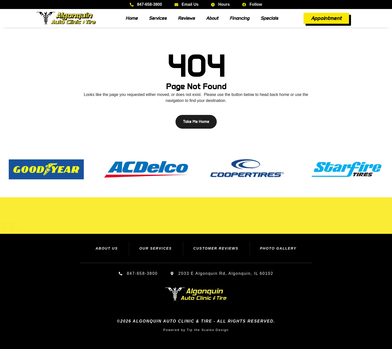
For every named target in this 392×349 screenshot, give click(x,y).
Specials (269, 18)
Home (132, 18)
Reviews (186, 18)
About (212, 18)
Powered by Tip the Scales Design (196, 330)
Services (157, 18)
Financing (239, 18)
